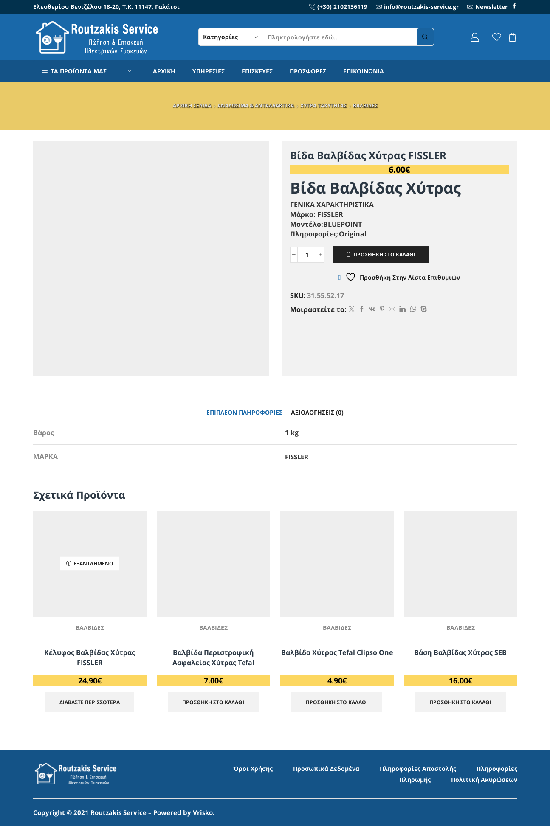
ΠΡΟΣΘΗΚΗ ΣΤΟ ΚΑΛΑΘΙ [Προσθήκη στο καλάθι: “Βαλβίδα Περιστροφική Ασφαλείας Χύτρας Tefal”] (213, 702)
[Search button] (425, 36)
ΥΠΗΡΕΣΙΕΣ (208, 71)
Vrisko (203, 812)
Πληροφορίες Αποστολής (418, 768)
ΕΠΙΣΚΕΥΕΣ (257, 71)
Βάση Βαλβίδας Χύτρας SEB (460, 652)
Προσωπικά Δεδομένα (326, 768)
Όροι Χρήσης (253, 768)
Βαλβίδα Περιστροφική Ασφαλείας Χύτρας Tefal (213, 657)
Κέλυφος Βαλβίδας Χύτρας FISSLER (89, 657)
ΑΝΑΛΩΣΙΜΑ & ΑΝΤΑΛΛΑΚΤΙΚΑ (255, 105)
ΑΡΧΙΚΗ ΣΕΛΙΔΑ (192, 105)
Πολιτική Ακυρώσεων (484, 779)
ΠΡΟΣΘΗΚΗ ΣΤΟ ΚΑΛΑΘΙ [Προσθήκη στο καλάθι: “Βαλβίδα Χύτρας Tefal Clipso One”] (337, 702)
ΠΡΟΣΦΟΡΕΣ (308, 71)
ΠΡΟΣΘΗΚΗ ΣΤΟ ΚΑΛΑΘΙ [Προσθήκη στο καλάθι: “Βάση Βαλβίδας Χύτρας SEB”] (460, 702)
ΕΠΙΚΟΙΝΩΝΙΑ (363, 71)
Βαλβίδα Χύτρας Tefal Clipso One (337, 652)
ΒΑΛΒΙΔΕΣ (365, 105)
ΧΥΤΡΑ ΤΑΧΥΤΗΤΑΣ (323, 105)
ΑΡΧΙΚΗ (164, 71)
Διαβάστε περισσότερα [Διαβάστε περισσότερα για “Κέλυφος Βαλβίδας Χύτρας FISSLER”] (89, 702)
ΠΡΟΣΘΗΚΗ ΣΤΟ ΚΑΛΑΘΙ (384, 254)
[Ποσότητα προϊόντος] (307, 255)
